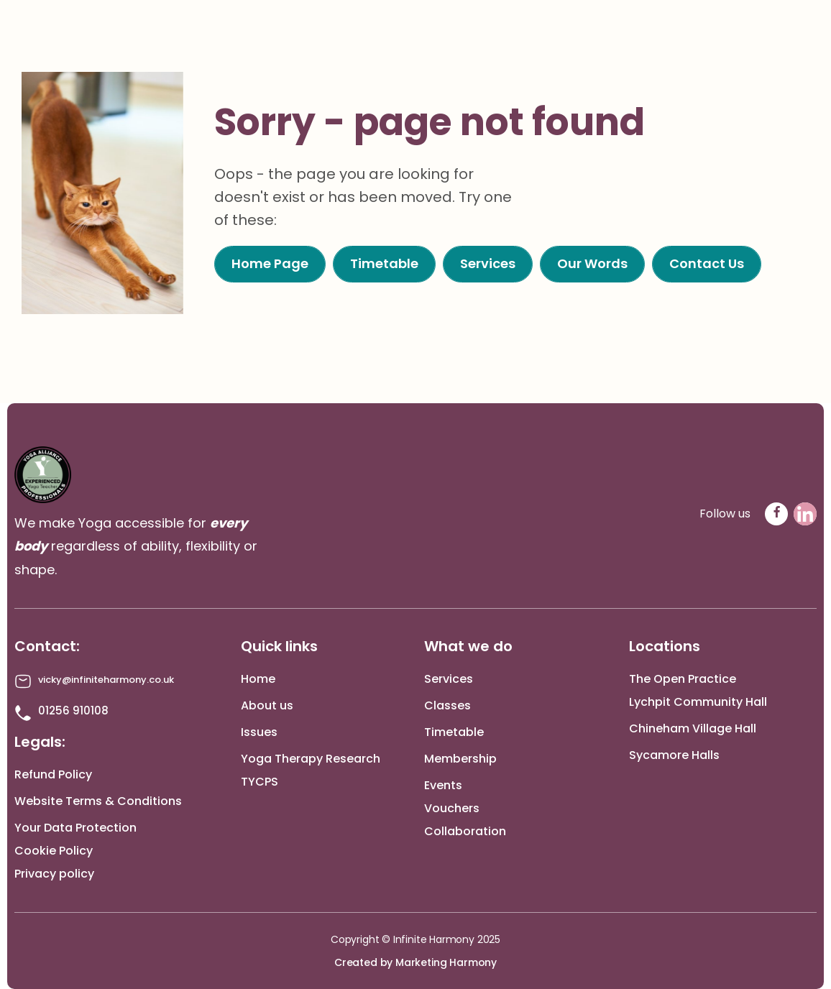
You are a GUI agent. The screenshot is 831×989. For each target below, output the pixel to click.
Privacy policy (54, 873)
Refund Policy (53, 774)
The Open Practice (682, 679)
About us (267, 705)
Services (448, 679)
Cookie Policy (53, 850)
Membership (460, 758)
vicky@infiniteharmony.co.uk (106, 679)
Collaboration (465, 831)
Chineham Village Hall (692, 728)
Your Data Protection (75, 827)
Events (443, 785)
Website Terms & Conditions (98, 801)
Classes (447, 705)
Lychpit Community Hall (698, 702)
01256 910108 (73, 710)
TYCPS (259, 781)
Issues (259, 732)
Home (258, 679)
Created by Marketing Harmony (415, 962)
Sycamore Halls (674, 755)
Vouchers (451, 808)
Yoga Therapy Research (310, 758)
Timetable (454, 732)
